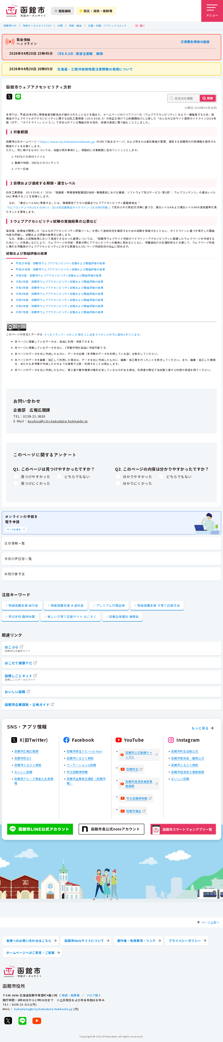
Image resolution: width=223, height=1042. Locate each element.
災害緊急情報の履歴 (195, 41)
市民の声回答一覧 (18, 558)
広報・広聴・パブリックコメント (107, 25)
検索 (210, 98)
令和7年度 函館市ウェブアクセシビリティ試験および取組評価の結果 (59, 312)
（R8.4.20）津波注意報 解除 (80, 53)
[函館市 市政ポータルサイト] (26, 11)
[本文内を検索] (192, 98)
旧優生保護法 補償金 (124, 616)
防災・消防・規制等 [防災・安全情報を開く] (96, 11)
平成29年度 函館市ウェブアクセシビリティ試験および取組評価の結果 (60, 263)
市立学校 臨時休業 (21, 616)
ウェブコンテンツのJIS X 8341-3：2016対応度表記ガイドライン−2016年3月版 (57, 207)
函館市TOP (10, 25)
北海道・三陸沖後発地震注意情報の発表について (95, 69)
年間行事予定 (14, 574)
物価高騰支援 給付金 (23, 605)
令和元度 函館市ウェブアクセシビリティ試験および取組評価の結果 (59, 275)
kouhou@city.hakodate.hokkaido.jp (58, 421)
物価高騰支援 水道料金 (67, 605)
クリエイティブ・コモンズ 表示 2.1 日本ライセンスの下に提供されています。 (93, 334)
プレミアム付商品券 (110, 605)
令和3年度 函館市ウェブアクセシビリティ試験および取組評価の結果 (59, 287)
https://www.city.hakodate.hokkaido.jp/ (68, 141)
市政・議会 (75, 25)
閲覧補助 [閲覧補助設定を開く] (62, 11)
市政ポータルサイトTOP (37, 25)
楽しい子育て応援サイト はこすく (72, 616)
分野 (60, 25)
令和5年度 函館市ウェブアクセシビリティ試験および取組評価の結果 (59, 300)
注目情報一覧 (14, 543)
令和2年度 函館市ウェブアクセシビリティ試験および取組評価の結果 (59, 281)
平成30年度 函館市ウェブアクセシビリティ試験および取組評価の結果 (60, 269)
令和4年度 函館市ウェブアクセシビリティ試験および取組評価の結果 (59, 294)
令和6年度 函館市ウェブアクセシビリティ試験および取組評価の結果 (59, 306)
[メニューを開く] (212, 11)
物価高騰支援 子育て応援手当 (158, 605)
